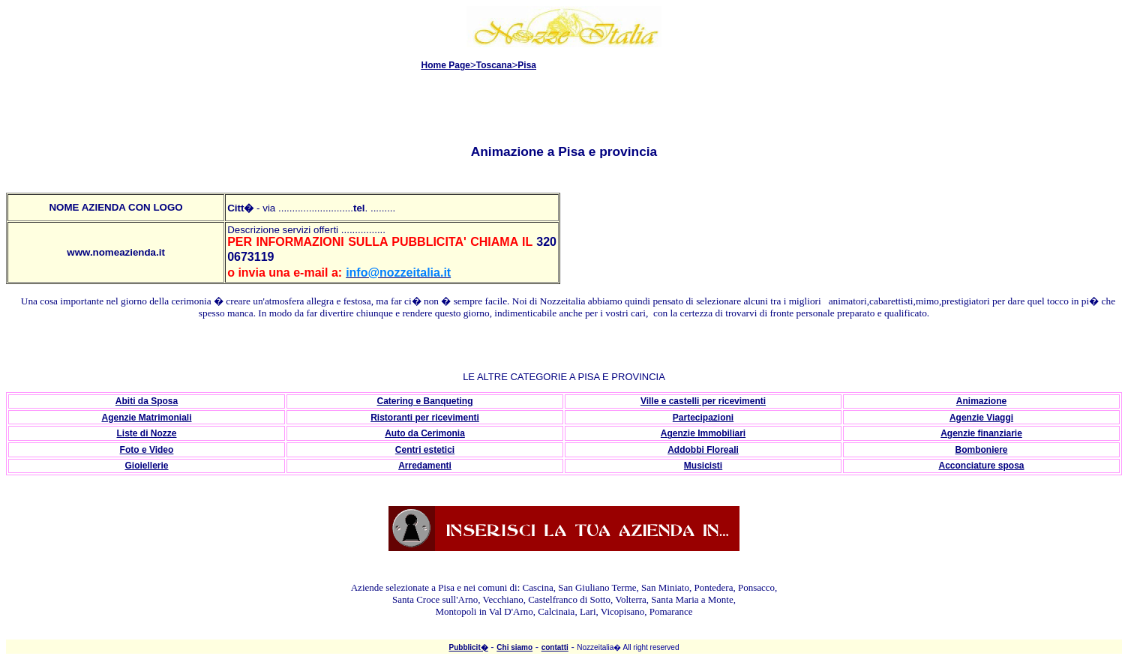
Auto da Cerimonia (425, 433)
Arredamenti (425, 465)
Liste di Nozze (146, 433)
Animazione (981, 401)
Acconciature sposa (981, 465)
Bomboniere (981, 450)
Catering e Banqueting (424, 401)
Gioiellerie (146, 465)
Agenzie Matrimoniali (146, 417)
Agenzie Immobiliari (703, 433)
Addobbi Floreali (703, 450)
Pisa (527, 65)
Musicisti (703, 465)
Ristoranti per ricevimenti (424, 417)
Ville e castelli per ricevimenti (703, 401)
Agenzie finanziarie (981, 433)
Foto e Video (147, 450)
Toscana (494, 65)
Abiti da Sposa (147, 401)
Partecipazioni (703, 417)
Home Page (446, 65)
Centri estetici (424, 450)
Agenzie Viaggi (981, 417)
